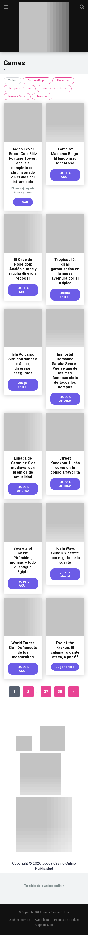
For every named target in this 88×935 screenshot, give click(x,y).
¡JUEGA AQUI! (65, 175)
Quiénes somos (19, 919)
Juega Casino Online (55, 912)
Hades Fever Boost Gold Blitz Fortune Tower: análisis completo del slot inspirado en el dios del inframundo (23, 165)
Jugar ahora (65, 667)
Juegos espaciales (54, 88)
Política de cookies (67, 919)
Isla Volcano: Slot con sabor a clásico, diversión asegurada (22, 363)
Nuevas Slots (17, 96)
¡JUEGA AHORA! (65, 399)
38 (60, 691)
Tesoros (42, 96)
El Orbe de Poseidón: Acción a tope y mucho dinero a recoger (23, 268)
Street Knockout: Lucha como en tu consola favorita (65, 465)
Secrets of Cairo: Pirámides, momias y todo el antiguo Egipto (23, 560)
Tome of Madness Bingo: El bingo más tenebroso (65, 156)
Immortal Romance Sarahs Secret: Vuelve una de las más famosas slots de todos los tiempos (65, 370)
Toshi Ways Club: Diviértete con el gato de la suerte (65, 555)
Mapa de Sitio (44, 925)
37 (46, 691)
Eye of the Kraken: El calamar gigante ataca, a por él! (65, 650)
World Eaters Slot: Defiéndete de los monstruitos (22, 650)
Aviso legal (42, 919)
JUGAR (23, 202)
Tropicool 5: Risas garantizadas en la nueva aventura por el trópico (65, 271)
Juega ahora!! (65, 294)
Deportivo (63, 80)
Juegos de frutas (19, 88)
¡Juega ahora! (65, 574)
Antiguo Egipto (36, 80)
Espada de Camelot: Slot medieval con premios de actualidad (23, 467)
